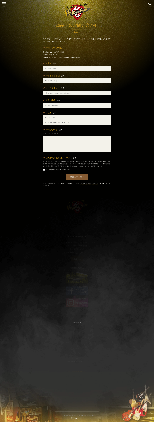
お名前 (51, 63)
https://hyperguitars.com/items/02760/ (67, 57)
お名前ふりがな (55, 75)
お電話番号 (53, 100)
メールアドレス (55, 87)
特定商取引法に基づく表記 (77, 361)
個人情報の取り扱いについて (61, 157)
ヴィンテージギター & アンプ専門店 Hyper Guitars (77, 415)
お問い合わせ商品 (54, 47)
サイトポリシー (77, 358)
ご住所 (51, 112)
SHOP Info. (77, 259)
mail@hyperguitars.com (89, 183)
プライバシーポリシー (83, 166)
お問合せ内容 (54, 129)
